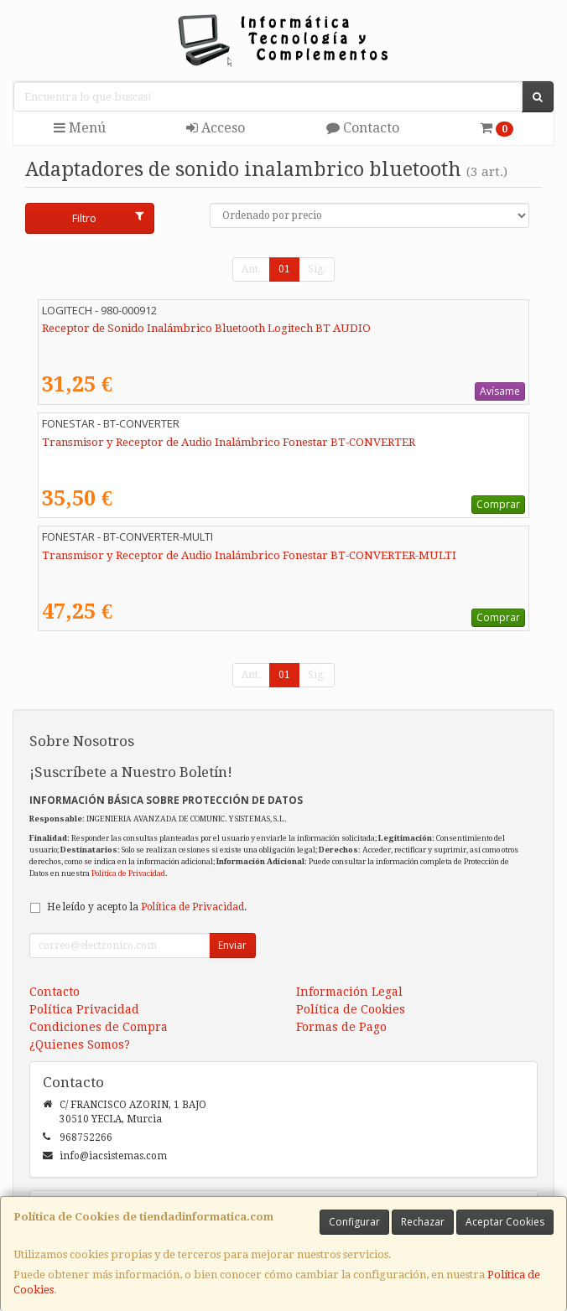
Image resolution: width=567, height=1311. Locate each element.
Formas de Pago (341, 1027)
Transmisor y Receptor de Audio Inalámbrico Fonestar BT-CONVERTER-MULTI (249, 555)
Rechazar (423, 1222)
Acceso (215, 128)
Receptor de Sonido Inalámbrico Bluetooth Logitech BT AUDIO (206, 328)
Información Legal (349, 991)
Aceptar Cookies (505, 1222)
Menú (80, 128)
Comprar (498, 504)
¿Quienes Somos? (79, 1044)
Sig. (316, 269)
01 (284, 269)
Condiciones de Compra (98, 1027)
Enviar (232, 945)
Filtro (107, 217)
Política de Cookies (350, 1009)
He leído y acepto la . (147, 907)
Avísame (500, 391)
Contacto (362, 128)
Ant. (251, 269)
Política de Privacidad (128, 873)
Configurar (354, 1222)
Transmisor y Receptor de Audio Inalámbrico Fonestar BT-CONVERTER (228, 442)
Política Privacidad (84, 1009)
